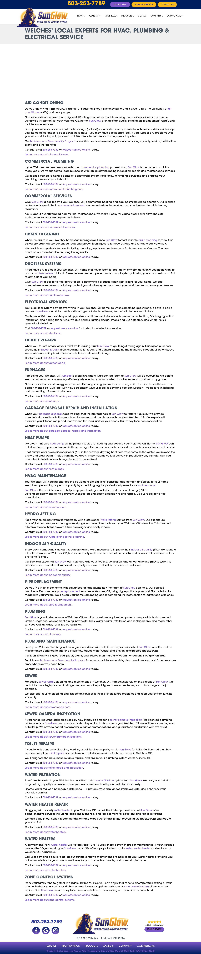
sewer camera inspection (126, 720)
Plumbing (94, 16)
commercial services (71, 205)
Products (126, 16)
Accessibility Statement (99, 951)
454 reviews (158, 925)
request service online (76, 150)
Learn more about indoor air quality (47, 575)
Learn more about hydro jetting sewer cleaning (54, 537)
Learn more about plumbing (43, 634)
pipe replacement (68, 591)
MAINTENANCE (71, 946)
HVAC (80, 16)
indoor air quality (141, 550)
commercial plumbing (95, 167)
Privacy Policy (81, 951)
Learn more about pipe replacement (48, 605)
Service (51, 946)
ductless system (43, 273)
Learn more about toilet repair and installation (54, 768)
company (125, 946)
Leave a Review (154, 929)
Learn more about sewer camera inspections (53, 737)
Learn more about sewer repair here (47, 707)
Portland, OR (109, 938)
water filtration (105, 781)
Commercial (174, 16)
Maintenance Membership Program (52, 141)
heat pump (57, 444)
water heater (62, 810)
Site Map (115, 951)
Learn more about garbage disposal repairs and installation (63, 431)
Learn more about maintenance (45, 507)
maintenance (146, 485)
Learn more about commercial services (50, 227)
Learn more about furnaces (42, 401)
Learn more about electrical (42, 333)
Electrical (110, 16)
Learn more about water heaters (45, 832)
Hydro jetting (108, 520)
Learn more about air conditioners (46, 154)
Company (155, 16)
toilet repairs (56, 753)
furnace (67, 376)
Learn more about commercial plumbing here (54, 189)
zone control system (136, 887)
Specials (142, 16)
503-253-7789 (86, 4)
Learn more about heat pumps (44, 469)
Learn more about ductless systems (47, 295)
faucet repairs (50, 350)
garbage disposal (50, 414)
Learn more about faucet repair (45, 363)
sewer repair (46, 682)
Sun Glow (95, 121)
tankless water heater (137, 848)
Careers (108, 946)
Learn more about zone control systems (49, 900)
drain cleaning (147, 240)
